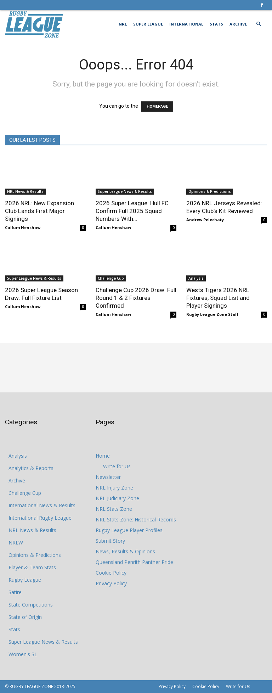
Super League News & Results (125, 191)
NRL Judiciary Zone (117, 498)
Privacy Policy (111, 583)
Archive (238, 24)
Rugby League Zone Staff (212, 314)
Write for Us (117, 466)
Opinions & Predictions (209, 191)
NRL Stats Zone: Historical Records (136, 519)
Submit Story (110, 540)
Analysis (196, 278)
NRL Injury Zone (114, 487)
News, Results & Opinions (125, 551)
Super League (148, 24)
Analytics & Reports (30, 468)
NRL (123, 24)
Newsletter (108, 477)
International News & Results (41, 505)
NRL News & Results (25, 191)
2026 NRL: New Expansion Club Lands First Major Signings (39, 211)
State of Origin (25, 617)
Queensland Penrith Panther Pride (134, 562)
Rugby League (24, 579)
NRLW (15, 542)
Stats (216, 24)
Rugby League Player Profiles (129, 530)
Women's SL (22, 654)
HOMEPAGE (157, 106)
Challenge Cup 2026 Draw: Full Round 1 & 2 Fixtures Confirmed (136, 297)
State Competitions (30, 604)
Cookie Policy (111, 572)
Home (103, 455)
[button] (258, 24)
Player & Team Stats (32, 567)
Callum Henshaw (22, 227)
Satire (15, 592)
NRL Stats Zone (114, 508)
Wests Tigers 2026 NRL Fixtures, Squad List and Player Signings (218, 297)
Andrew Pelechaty (205, 219)
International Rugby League (40, 517)
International (186, 24)
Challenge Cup (111, 278)
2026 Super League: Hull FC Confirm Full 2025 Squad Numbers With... (132, 211)
